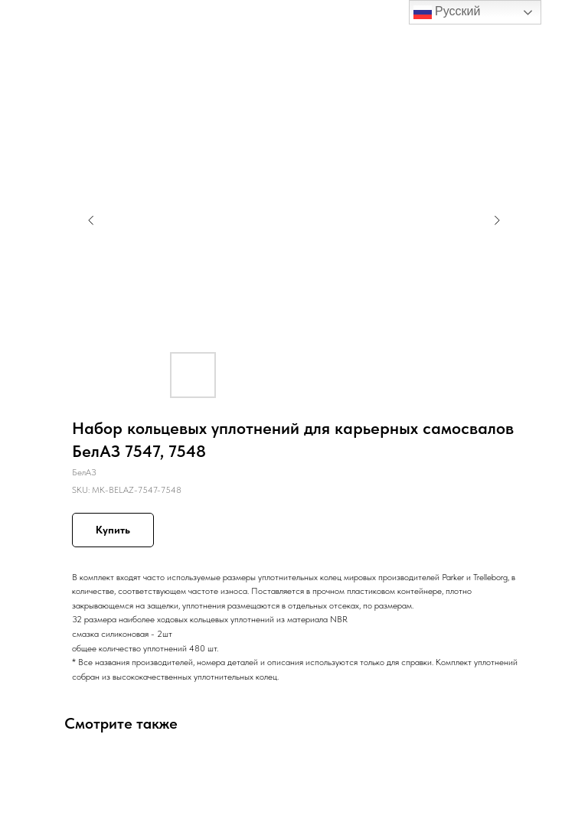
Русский (447, 12)
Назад (40, 22)
